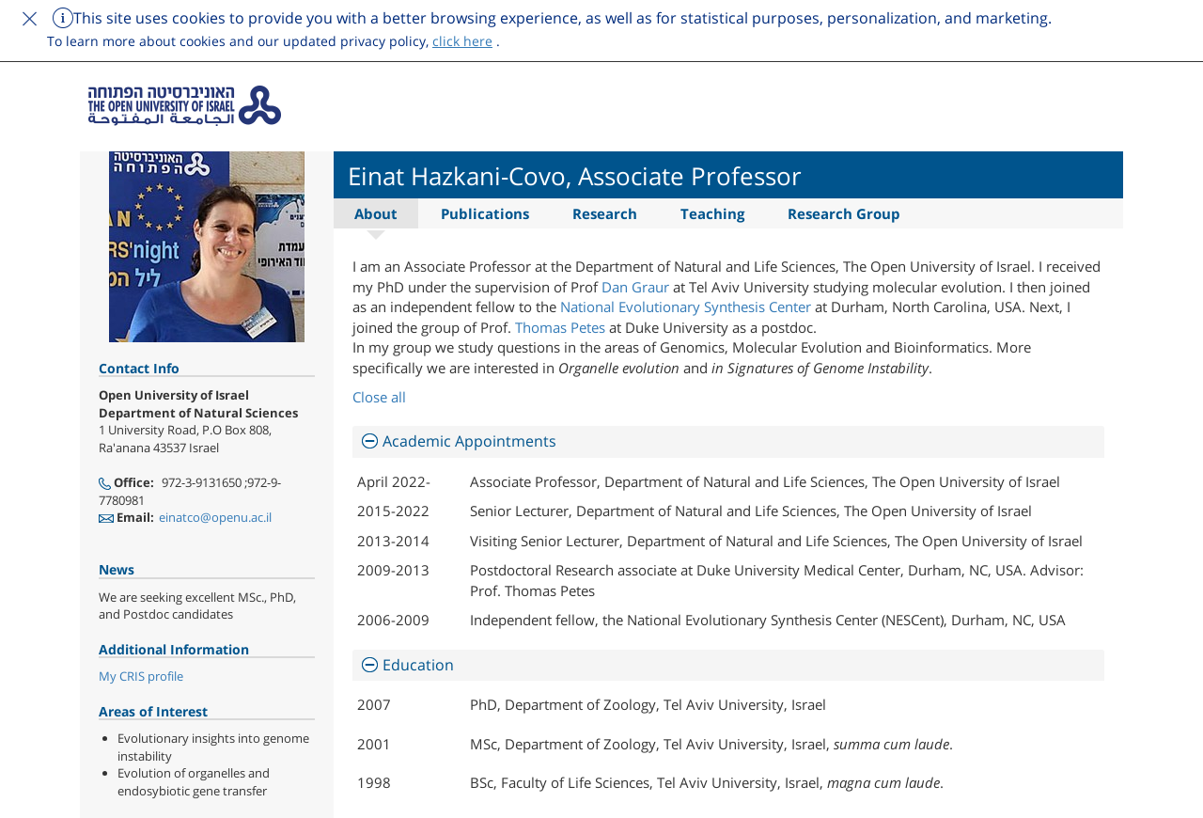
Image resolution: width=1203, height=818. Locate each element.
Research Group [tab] (844, 213)
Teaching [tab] (712, 213)
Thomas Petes (562, 327)
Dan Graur (635, 286)
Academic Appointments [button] (469, 441)
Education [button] (418, 664)
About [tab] (376, 213)
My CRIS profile (141, 676)
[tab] (728, 442)
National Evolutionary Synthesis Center (685, 306)
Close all (379, 396)
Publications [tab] (485, 213)
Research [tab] (604, 213)
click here (462, 41)
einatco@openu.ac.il (215, 517)
